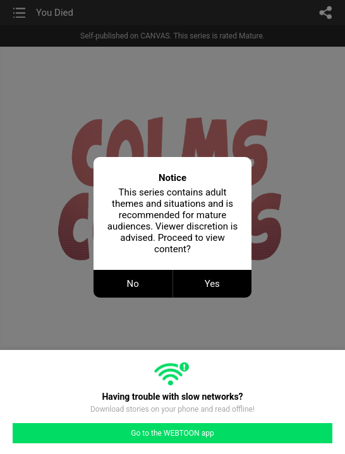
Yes (212, 283)
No (133, 283)
